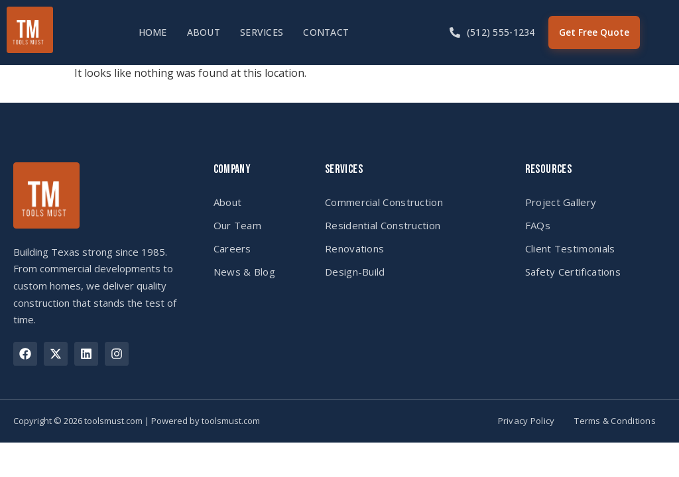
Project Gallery (561, 202)
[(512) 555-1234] (455, 32)
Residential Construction (382, 225)
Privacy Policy (526, 421)
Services (261, 32)
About (203, 32)
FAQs (537, 225)
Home (153, 32)
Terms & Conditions (615, 421)
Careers (232, 248)
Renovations (354, 248)
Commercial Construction (384, 202)
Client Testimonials (570, 248)
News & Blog (244, 271)
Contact (326, 32)
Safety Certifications (573, 271)
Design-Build (355, 271)
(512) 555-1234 (501, 32)
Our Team (237, 225)
